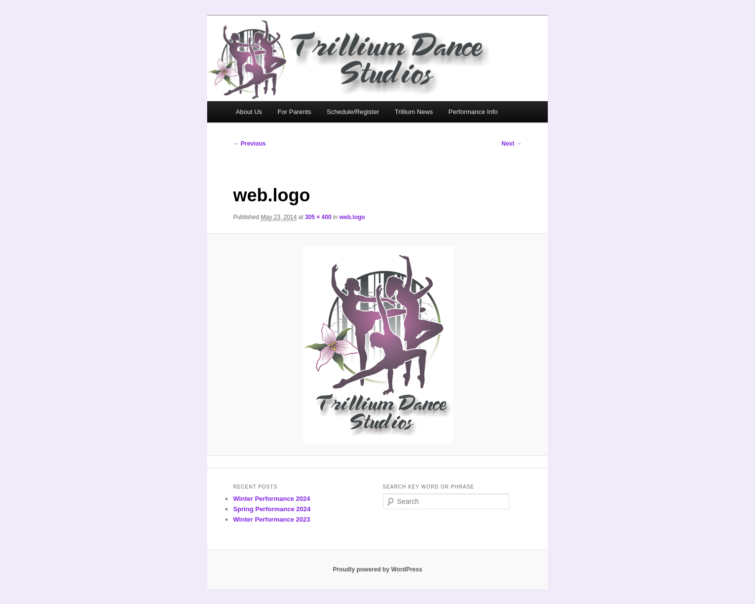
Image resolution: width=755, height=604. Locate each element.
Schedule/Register (353, 111)
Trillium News (414, 111)
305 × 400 (318, 217)
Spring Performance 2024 (271, 509)
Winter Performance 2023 (271, 519)
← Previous (249, 143)
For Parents (294, 111)
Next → (511, 143)
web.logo (352, 217)
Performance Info (473, 111)
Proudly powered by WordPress (377, 569)
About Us (249, 111)
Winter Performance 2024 (271, 498)
